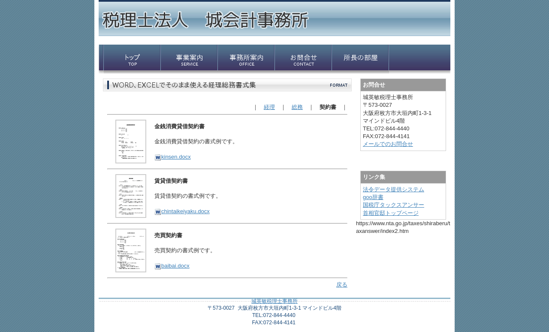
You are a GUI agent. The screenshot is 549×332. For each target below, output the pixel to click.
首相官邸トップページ (391, 213)
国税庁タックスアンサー (393, 205)
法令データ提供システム (393, 189)
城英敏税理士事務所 (274, 301)
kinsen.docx (172, 157)
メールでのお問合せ (388, 144)
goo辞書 (373, 197)
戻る (341, 284)
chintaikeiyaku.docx (182, 211)
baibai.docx (172, 266)
